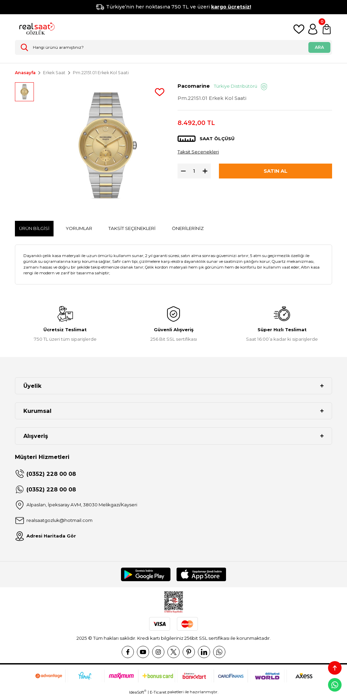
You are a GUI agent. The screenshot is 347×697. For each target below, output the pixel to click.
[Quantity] (194, 171)
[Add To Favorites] (159, 92)
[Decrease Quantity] (182, 171)
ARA (319, 47)
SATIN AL (275, 171)
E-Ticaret (158, 692)
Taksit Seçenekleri (198, 151)
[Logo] (35, 29)
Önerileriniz (188, 228)
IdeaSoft (137, 692)
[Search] (173, 47)
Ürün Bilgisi (34, 228)
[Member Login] (312, 29)
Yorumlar (79, 228)
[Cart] (326, 29)
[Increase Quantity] (207, 171)
